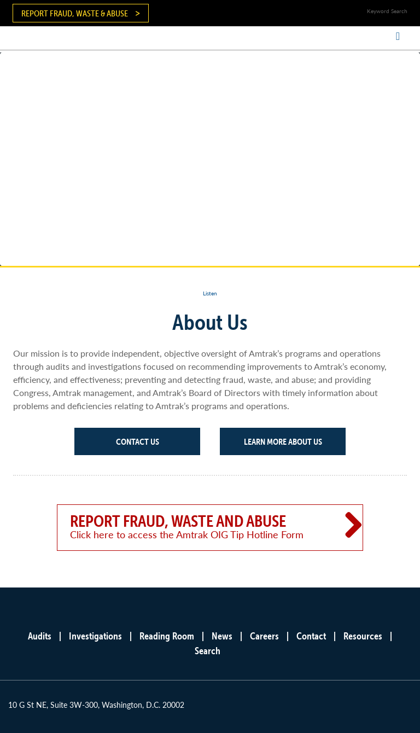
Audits (39, 636)
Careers (264, 636)
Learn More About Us (283, 441)
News (222, 636)
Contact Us (137, 441)
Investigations (95, 636)
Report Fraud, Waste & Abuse (74, 13)
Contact (311, 636)
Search (207, 650)
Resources (362, 636)
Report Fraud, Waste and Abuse (194, 526)
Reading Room (166, 636)
